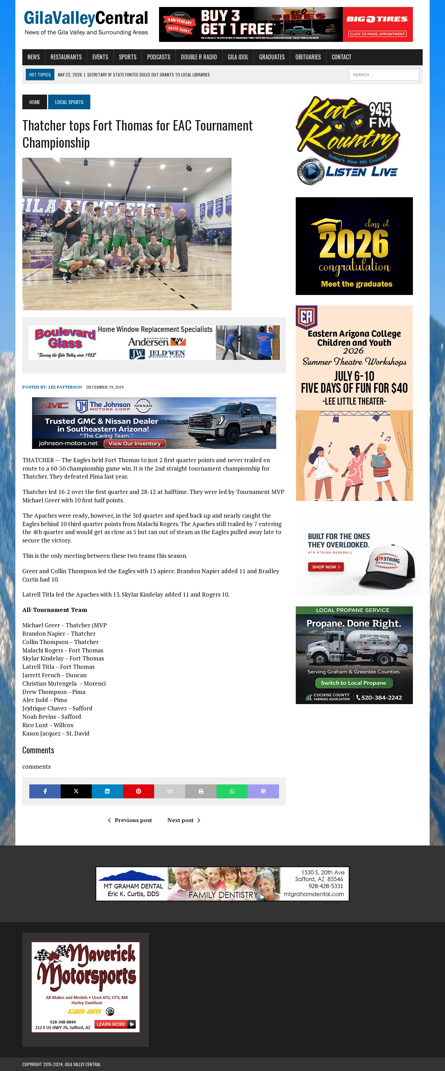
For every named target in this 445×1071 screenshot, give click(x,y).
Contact (342, 57)
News (34, 57)
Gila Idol (238, 57)
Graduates (272, 57)
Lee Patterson (65, 387)
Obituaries (308, 57)
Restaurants (66, 57)
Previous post (130, 820)
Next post (183, 820)
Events (100, 57)
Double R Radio (199, 57)
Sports (127, 57)
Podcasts (158, 57)
